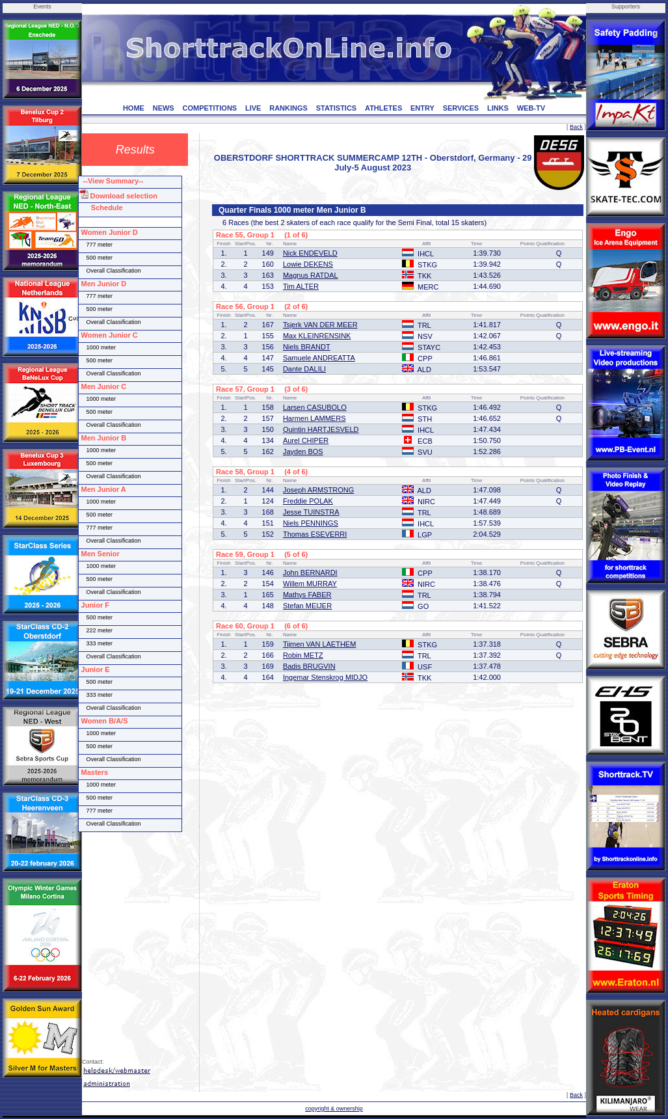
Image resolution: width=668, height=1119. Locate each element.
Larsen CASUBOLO (315, 407)
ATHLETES (383, 108)
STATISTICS (336, 108)
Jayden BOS (303, 451)
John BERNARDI (310, 572)
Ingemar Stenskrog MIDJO (325, 677)
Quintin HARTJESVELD (321, 429)
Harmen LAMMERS (314, 418)
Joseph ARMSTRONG (318, 490)
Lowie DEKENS (308, 264)
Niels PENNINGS (310, 523)
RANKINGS (288, 108)
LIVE (253, 108)
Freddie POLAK (308, 501)
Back (576, 127)
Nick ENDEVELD (310, 253)
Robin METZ (303, 655)
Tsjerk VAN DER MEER (320, 325)
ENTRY (422, 108)
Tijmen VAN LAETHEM (319, 644)
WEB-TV (531, 108)
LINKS (498, 108)
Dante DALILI (304, 369)
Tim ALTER (301, 286)
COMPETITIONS (209, 108)
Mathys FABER (307, 595)
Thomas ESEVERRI (315, 534)
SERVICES (461, 108)
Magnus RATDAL (310, 275)
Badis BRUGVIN (309, 666)
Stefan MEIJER (307, 606)
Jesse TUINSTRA (311, 512)
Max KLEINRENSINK (317, 336)
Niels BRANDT (306, 347)
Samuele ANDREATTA (319, 358)
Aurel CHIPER (305, 440)
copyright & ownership (334, 1108)
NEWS (163, 108)
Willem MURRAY (310, 583)
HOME (133, 108)
